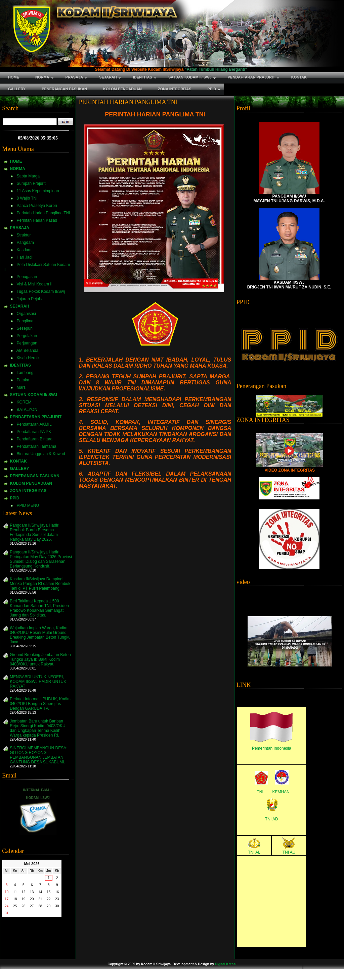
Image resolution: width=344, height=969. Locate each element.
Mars (21, 387)
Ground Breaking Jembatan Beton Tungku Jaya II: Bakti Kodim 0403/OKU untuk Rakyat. (40, 659)
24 (6, 906)
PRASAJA (19, 227)
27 (32, 906)
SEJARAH (19, 306)
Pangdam (25, 242)
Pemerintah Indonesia (271, 748)
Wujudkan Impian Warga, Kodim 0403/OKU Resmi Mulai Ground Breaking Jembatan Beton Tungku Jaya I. (40, 635)
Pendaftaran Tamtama (36, 446)
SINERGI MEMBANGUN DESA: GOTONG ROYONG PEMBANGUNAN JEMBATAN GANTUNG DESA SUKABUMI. (38, 755)
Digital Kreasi (225, 964)
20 (32, 899)
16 (57, 892)
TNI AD (271, 819)
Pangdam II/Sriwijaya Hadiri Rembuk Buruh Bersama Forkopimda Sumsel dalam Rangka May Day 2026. (34, 532)
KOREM (24, 402)
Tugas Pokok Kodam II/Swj (40, 291)
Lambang (25, 372)
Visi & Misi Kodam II (34, 284)
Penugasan (27, 276)
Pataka (23, 380)
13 (32, 892)
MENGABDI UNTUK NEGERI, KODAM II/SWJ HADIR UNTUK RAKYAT (38, 682)
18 (15, 899)
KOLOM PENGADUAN (31, 483)
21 (40, 899)
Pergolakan (27, 335)
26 (23, 906)
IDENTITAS (20, 365)
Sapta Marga (28, 176)
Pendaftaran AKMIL (34, 424)
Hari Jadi (25, 257)
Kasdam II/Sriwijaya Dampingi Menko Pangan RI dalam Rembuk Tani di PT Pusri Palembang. (40, 584)
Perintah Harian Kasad (37, 220)
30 (57, 906)
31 (6, 913)
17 (6, 899)
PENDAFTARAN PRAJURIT (36, 417)
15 (48, 892)
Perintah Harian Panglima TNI (43, 213)
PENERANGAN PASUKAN (34, 476)
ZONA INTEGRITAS (28, 490)
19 (23, 899)
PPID (14, 498)
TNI (260, 792)
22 (48, 899)
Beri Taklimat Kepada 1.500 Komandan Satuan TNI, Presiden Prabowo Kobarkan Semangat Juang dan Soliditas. (39, 608)
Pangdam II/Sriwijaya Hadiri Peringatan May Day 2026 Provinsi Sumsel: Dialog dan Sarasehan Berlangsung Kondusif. (41, 559)
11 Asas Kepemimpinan (38, 191)
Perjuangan (27, 343)
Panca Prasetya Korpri (37, 205)
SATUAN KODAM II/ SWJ (33, 394)
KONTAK (18, 461)
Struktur (24, 235)
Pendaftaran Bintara (35, 439)
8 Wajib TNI (27, 198)
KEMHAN (281, 792)
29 (48, 906)
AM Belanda (27, 350)
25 (15, 906)
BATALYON (27, 409)
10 (6, 892)
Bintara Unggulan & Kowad (41, 453)
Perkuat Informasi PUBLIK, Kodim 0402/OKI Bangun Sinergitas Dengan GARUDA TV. (40, 704)
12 (23, 892)
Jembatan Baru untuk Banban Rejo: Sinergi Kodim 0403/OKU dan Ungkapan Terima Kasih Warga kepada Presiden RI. (37, 728)
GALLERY (19, 468)
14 (40, 892)
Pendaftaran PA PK (34, 431)
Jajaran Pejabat (31, 299)
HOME (16, 161)
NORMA (17, 168)
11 (15, 892)
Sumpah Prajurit (31, 183)
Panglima (25, 321)
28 (40, 906)
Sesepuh (25, 328)
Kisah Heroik (28, 358)
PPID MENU (28, 505)
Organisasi (26, 313)
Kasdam (24, 250)
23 (57, 899)
